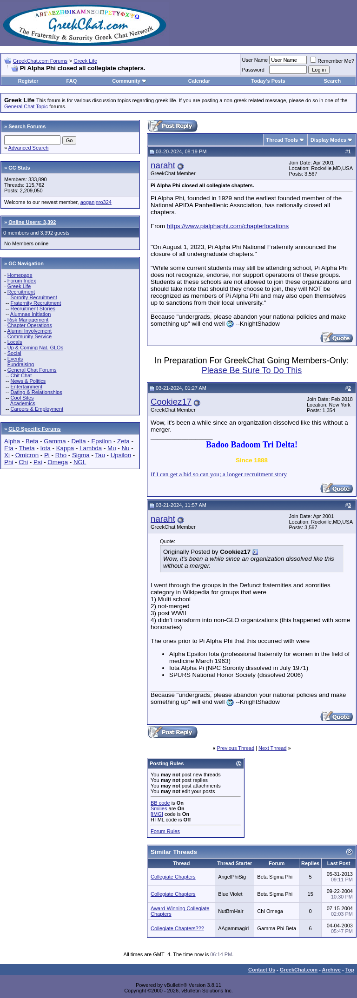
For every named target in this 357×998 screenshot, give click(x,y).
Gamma (55, 441)
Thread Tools (282, 140)
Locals (14, 342)
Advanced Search (28, 148)
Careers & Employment (36, 409)
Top (349, 969)
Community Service (29, 336)
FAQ (71, 81)
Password (253, 69)
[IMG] (157, 814)
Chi (23, 462)
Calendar (199, 81)
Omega (57, 462)
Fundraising (20, 364)
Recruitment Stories (32, 308)
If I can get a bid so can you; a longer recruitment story (219, 474)
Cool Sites (21, 398)
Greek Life (85, 61)
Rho (60, 455)
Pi (47, 455)
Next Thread (272, 748)
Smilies (159, 808)
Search (332, 81)
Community (129, 81)
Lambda (90, 448)
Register (28, 81)
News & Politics (28, 381)
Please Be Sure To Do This (252, 370)
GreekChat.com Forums (40, 61)
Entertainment (26, 386)
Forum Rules (165, 831)
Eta (8, 448)
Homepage (20, 275)
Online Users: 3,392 (32, 222)
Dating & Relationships (36, 392)
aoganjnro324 (96, 202)
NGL (79, 462)
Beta (32, 441)
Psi (37, 462)
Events (15, 358)
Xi (7, 455)
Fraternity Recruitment (35, 303)
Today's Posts (268, 81)
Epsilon (101, 441)
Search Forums (27, 126)
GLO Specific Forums (34, 429)
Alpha (12, 441)
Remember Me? (332, 61)
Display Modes (328, 140)
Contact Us (261, 969)
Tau (100, 455)
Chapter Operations (29, 325)
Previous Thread (236, 748)
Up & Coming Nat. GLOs (35, 347)
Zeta (123, 441)
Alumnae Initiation (30, 314)
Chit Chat (21, 375)
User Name (255, 60)
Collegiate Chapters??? (177, 928)
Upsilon (121, 455)
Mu (111, 448)
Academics (22, 403)
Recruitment (21, 292)
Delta (79, 441)
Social (14, 353)
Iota (45, 448)
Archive (331, 969)
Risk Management (28, 319)
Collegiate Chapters (173, 877)
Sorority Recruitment (33, 297)
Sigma (81, 455)
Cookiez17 (171, 402)
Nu (125, 448)
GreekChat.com (298, 969)
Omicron (27, 455)
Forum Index (21, 280)
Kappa (65, 448)
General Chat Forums (32, 370)
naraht (163, 165)
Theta (27, 448)
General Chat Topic (26, 106)
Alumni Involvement (29, 331)
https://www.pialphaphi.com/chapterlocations (228, 226)
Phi (8, 462)
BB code (160, 803)
